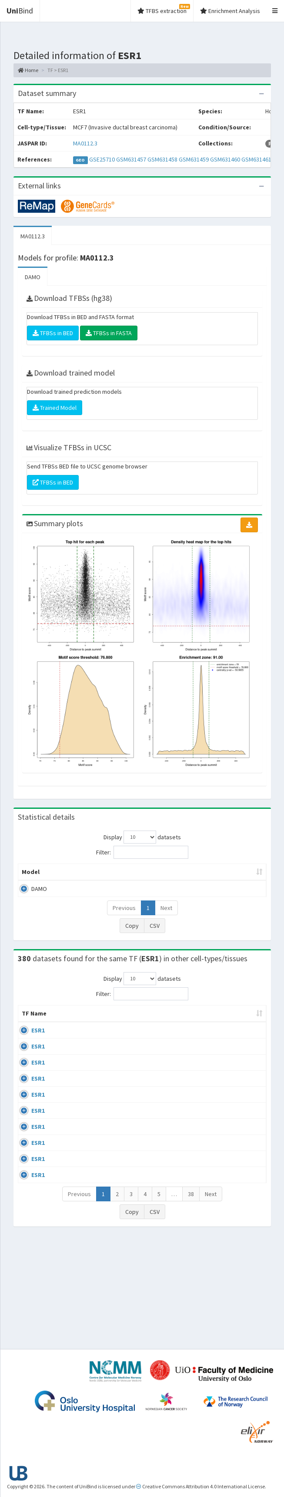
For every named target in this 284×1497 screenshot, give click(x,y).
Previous (124, 916)
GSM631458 (162, 159)
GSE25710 (102, 159)
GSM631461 (256, 159)
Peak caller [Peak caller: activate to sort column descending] (65, 876)
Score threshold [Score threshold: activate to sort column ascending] (233, 876)
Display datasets (142, 837)
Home (28, 70)
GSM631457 (131, 159)
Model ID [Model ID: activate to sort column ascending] (103, 876)
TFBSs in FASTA (109, 333)
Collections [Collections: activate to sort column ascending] (196, 1031)
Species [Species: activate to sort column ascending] (241, 1031)
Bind (20, 11)
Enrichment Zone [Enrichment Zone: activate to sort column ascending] (146, 876)
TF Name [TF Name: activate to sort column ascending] (30, 1026)
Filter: (142, 852)
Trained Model (55, 408)
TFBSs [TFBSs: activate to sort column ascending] (193, 880)
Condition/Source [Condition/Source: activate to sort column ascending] (136, 1031)
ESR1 (38, 1048)
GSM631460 (225, 159)
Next (166, 916)
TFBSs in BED (53, 333)
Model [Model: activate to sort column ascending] (31, 880)
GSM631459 (194, 159)
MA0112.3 (85, 143)
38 (191, 1301)
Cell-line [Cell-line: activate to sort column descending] (66, 1031)
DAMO (32, 277)
